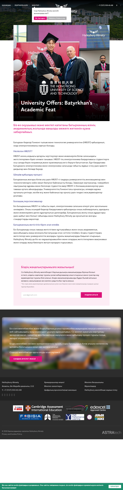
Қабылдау (115, 486)
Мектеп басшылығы (94, 382)
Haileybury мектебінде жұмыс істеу (101, 390)
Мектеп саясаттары (53, 386)
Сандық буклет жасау (25, 359)
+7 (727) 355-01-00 (13, 390)
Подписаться (91, 295)
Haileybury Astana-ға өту (57, 18)
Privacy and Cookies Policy (12, 434)
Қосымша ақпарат (9, 488)
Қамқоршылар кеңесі (54, 382)
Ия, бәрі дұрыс (40, 18)
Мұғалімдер (90, 386)
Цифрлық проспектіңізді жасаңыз (60, 390)
